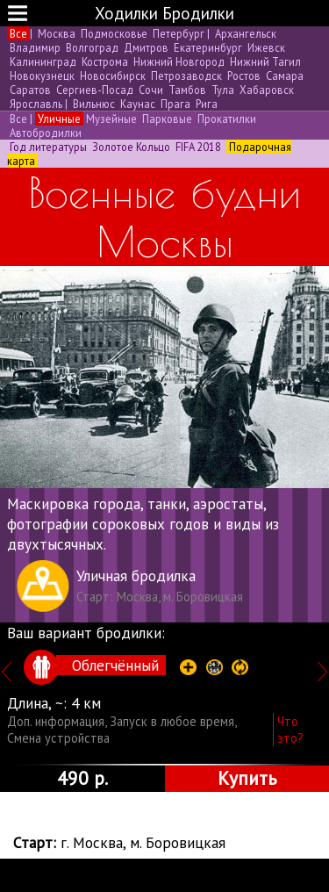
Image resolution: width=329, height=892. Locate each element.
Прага (175, 104)
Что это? (290, 729)
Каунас (138, 104)
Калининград (43, 61)
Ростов (244, 75)
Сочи (151, 90)
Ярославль (36, 104)
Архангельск (244, 33)
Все (18, 33)
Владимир (35, 47)
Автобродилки (44, 133)
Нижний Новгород (179, 61)
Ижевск (265, 47)
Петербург (178, 33)
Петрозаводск (186, 75)
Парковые (167, 119)
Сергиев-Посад (95, 90)
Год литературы (48, 147)
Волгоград (92, 47)
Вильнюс (94, 104)
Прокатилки (225, 119)
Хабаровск (265, 90)
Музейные (111, 119)
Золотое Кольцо (131, 147)
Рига (205, 104)
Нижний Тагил (264, 61)
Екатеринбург (208, 47)
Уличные (59, 119)
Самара (283, 75)
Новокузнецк (42, 75)
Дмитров (146, 47)
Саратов (30, 90)
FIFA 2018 (198, 147)
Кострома (105, 61)
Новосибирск (112, 75)
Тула (223, 90)
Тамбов (187, 90)
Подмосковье (114, 33)
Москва (56, 33)
